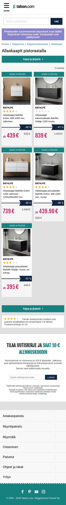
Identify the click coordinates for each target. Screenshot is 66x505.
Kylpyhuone (18, 44)
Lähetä (51, 377)
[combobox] (27, 21)
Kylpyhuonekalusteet (37, 44)
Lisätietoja (42, 394)
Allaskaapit (56, 44)
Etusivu (5, 44)
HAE (56, 21)
